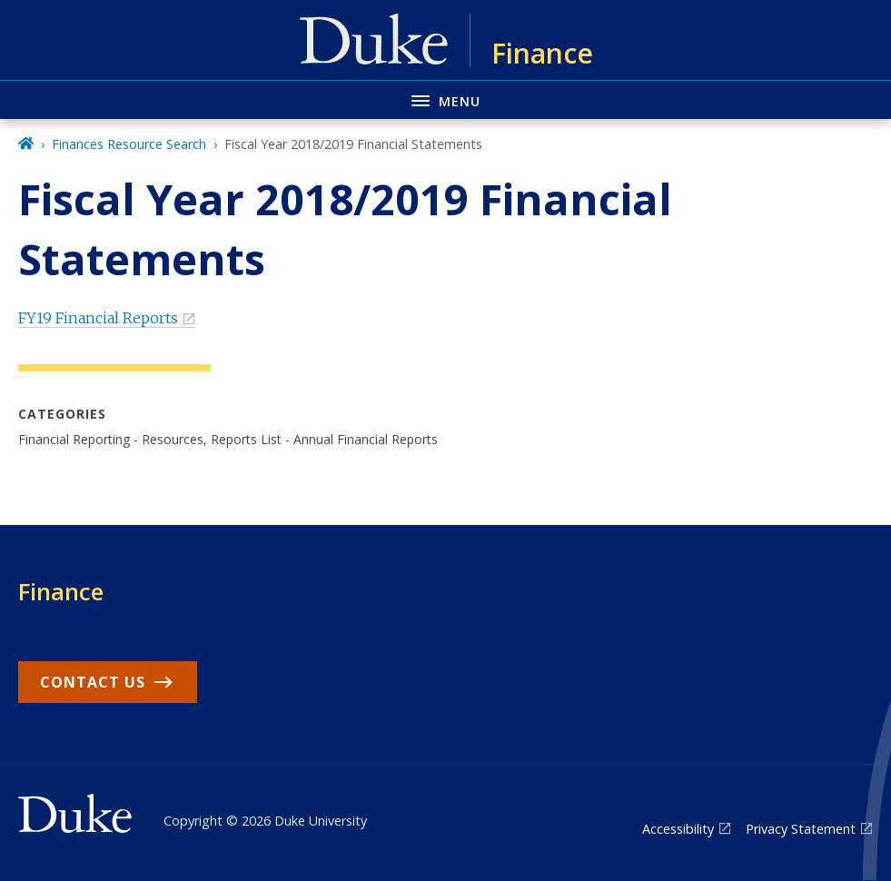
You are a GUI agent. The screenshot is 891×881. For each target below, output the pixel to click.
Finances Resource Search (129, 144)
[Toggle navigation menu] (445, 99)
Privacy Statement (801, 828)
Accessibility (678, 828)
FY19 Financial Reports (98, 318)
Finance (61, 591)
